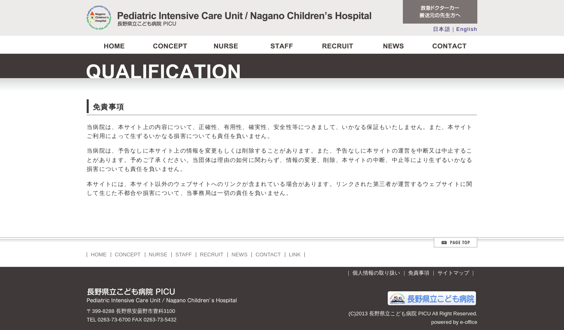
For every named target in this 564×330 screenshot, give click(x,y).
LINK (295, 254)
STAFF (183, 254)
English (466, 29)
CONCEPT (128, 254)
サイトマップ (453, 273)
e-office (468, 322)
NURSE (158, 254)
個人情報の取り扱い (376, 273)
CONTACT (268, 254)
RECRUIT (211, 254)
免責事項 (418, 273)
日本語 (441, 29)
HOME (99, 254)
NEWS (239, 254)
